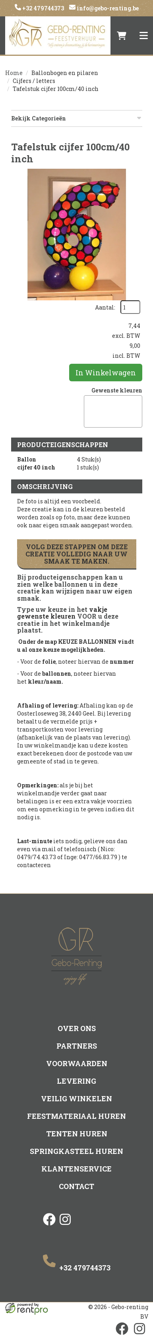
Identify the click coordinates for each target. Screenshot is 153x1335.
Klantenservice (76, 1168)
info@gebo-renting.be (107, 8)
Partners (76, 1046)
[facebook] (49, 1226)
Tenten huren (76, 1133)
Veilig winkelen (76, 1098)
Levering (76, 1081)
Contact (76, 1186)
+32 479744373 (42, 8)
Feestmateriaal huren (76, 1116)
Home (14, 73)
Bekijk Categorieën (76, 118)
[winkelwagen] (121, 35)
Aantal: (105, 307)
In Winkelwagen (106, 372)
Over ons (77, 1028)
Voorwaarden (76, 1063)
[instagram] (65, 1226)
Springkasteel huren (76, 1151)
